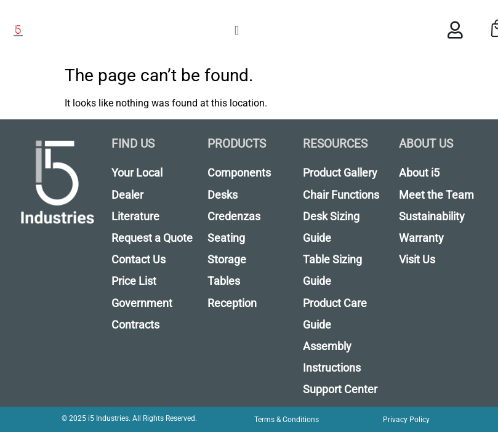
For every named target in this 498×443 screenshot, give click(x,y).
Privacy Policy (406, 419)
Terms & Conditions (286, 419)
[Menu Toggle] (237, 30)
